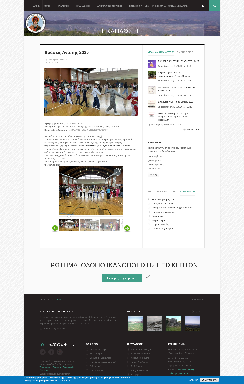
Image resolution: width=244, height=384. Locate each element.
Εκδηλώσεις (136, 366)
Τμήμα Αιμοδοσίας (160, 224)
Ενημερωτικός (157, 164)
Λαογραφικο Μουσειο (110, 7)
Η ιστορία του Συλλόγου (163, 203)
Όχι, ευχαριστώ (209, 380)
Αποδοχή (193, 380)
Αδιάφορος (155, 168)
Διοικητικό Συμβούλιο (141, 354)
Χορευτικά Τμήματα (140, 358)
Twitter (43, 352)
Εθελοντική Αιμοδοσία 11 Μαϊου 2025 (175, 102)
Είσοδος (203, 5)
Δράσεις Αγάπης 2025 (66, 52)
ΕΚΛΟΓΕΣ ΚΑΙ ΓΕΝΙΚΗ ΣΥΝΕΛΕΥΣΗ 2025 (178, 61)
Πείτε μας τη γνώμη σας (122, 278)
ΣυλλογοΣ (64, 7)
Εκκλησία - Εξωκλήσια (162, 228)
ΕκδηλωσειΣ (84, 7)
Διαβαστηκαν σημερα (162, 191)
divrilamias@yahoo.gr (185, 369)
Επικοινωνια (158, 5)
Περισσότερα (193, 129)
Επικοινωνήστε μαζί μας (163, 199)
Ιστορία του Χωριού (99, 349)
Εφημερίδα (136, 374)
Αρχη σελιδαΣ (198, 299)
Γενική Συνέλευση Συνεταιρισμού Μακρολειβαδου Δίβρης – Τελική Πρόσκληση (173, 116)
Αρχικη (37, 5)
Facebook (51, 352)
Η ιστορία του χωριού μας (164, 212)
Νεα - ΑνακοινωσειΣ (161, 52)
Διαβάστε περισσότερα (54, 328)
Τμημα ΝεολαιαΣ (178, 7)
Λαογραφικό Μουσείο (141, 370)
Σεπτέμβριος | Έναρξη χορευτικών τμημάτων (89, 130)
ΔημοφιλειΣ (187, 191)
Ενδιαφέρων (156, 156)
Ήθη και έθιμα (158, 220)
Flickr (60, 352)
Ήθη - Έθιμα (96, 354)
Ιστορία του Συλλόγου (141, 349)
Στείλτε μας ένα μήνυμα (179, 373)
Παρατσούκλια (158, 216)
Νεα (147, 5)
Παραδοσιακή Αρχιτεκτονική (103, 362)
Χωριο (48, 7)
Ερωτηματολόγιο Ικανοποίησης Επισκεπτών (172, 208)
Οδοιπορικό (95, 366)
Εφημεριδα (135, 5)
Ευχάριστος (155, 160)
